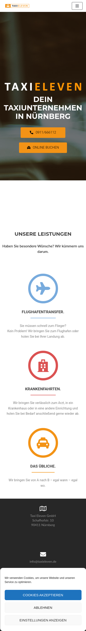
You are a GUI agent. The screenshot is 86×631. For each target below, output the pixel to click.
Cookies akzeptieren (43, 595)
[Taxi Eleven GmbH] (17, 6)
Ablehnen (43, 608)
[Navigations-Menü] (77, 6)
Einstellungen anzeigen (43, 620)
